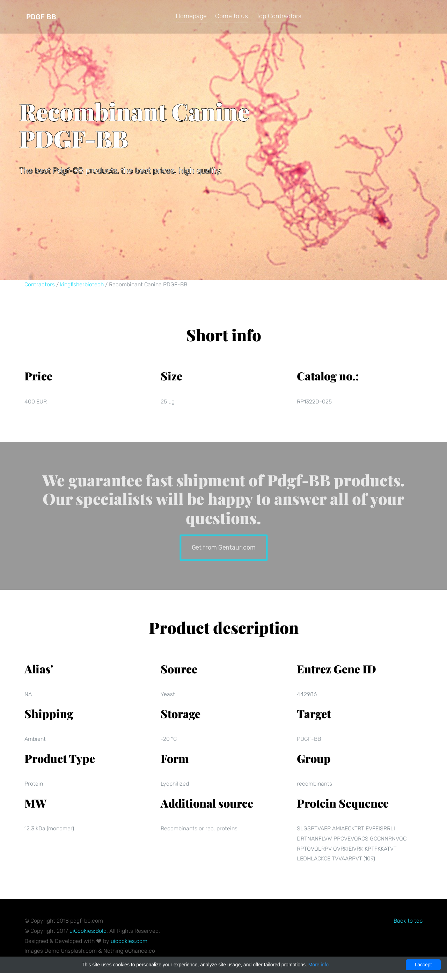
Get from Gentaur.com (223, 547)
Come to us (231, 16)
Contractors (39, 284)
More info (318, 964)
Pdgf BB (41, 17)
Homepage (191, 16)
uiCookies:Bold (88, 931)
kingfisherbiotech (82, 284)
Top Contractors (278, 16)
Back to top (408, 920)
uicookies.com (129, 941)
